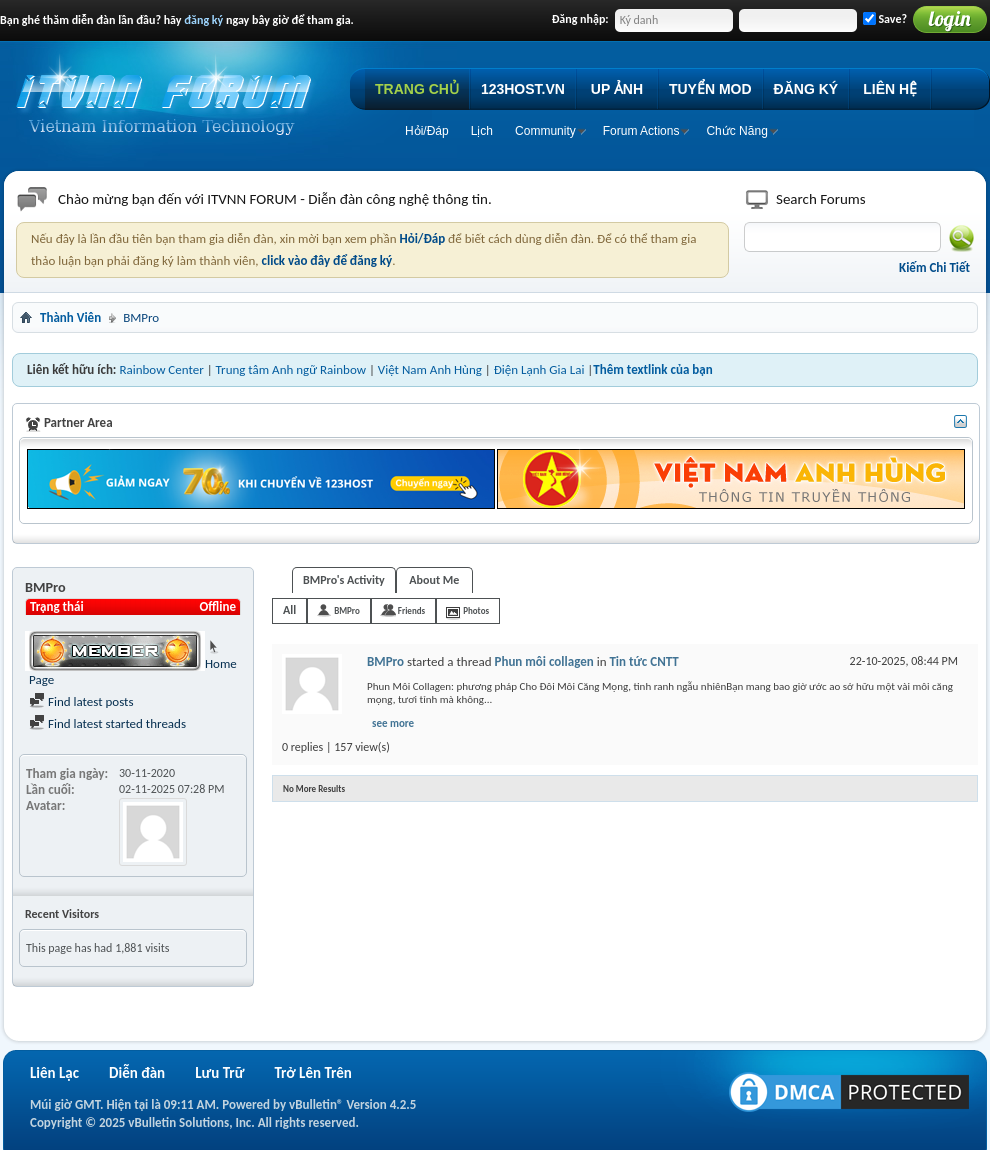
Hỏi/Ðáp (427, 131)
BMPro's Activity (344, 580)
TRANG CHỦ (417, 89)
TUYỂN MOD (710, 89)
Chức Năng (736, 131)
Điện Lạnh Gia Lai (539, 369)
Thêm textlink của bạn (652, 369)
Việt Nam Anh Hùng (430, 369)
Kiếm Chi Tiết (934, 267)
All (289, 610)
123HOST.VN (523, 89)
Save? (885, 19)
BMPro (347, 610)
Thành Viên (70, 317)
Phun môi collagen (544, 661)
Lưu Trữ (219, 1073)
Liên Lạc (54, 1073)
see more (393, 723)
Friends (411, 610)
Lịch (482, 131)
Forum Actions (641, 131)
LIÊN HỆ (890, 89)
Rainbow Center (161, 369)
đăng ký (203, 20)
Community (545, 131)
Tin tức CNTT (643, 661)
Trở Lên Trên (312, 1073)
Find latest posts (81, 701)
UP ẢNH (617, 89)
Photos (476, 610)
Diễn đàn (137, 1073)
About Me (434, 580)
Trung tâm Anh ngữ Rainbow (291, 369)
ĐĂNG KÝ (806, 89)
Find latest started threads (107, 723)
